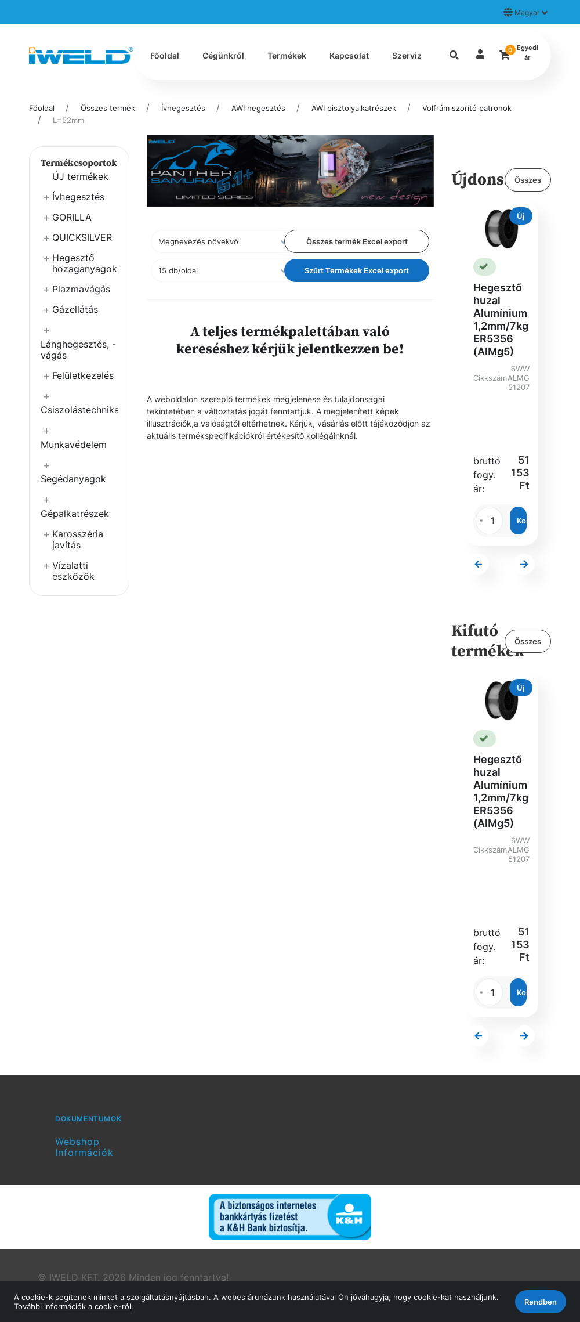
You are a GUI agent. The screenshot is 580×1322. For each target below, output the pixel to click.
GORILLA (72, 217)
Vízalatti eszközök (73, 570)
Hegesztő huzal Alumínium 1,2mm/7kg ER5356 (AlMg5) (500, 319)
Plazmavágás (81, 289)
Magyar (525, 12)
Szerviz (407, 55)
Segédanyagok (73, 479)
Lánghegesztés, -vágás (78, 349)
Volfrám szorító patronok (467, 108)
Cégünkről (223, 55)
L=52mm (68, 120)
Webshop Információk (84, 1105)
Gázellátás (75, 309)
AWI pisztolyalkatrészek (353, 108)
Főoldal (164, 55)
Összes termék (108, 108)
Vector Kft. (138, 1251)
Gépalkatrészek (75, 513)
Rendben (540, 1301)
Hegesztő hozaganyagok (84, 263)
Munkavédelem (74, 444)
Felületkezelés (83, 375)
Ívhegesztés (183, 108)
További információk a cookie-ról (72, 1306)
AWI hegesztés (258, 108)
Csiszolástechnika (79, 410)
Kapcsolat (349, 55)
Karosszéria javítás (77, 539)
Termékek (286, 55)
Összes (527, 180)
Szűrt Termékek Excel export (356, 270)
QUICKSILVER (82, 237)
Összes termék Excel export (357, 241)
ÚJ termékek (80, 176)
